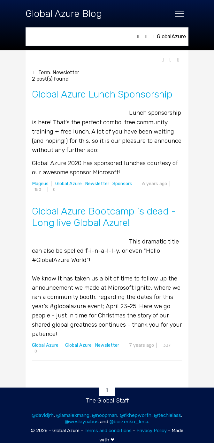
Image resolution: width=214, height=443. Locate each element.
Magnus (40, 183)
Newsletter (97, 183)
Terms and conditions (108, 430)
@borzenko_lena (129, 421)
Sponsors (122, 183)
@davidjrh (43, 415)
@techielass (167, 415)
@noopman (104, 415)
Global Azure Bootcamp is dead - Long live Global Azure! (104, 217)
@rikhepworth (135, 415)
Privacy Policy (151, 430)
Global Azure (68, 183)
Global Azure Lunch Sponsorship (102, 94)
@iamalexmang (72, 415)
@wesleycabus (82, 421)
